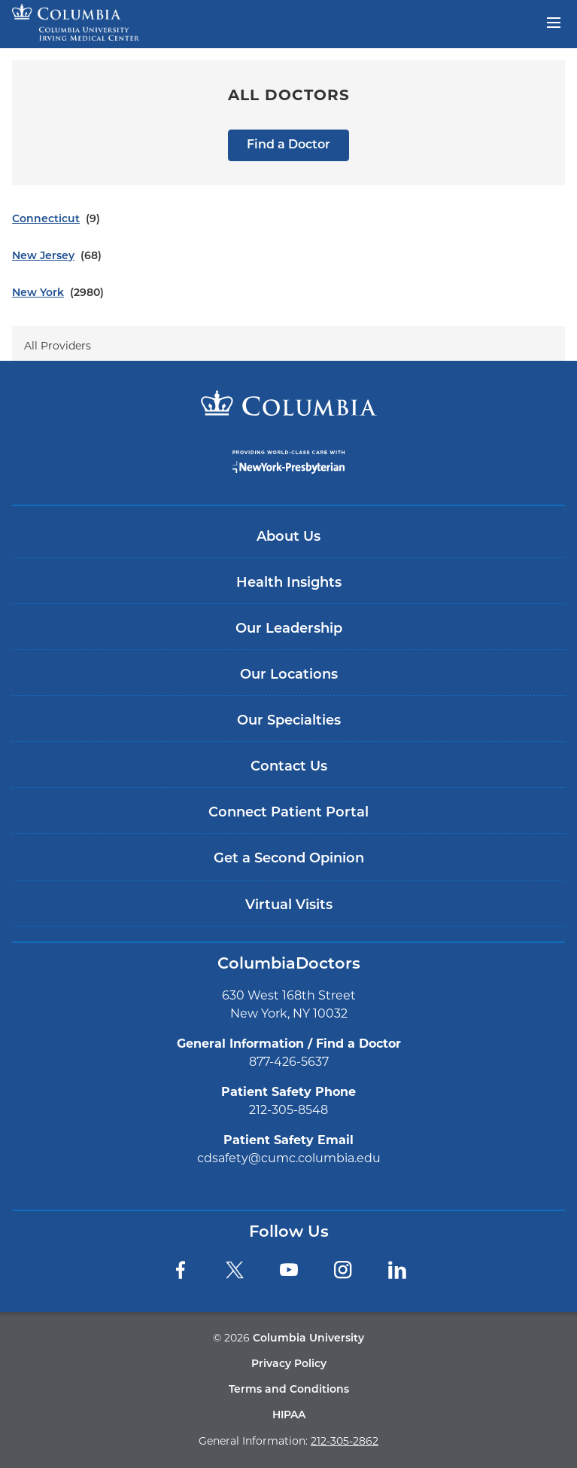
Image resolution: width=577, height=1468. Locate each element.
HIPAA (288, 1415)
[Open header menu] (553, 21)
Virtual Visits (289, 906)
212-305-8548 (288, 1110)
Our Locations (289, 675)
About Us (288, 537)
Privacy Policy (288, 1364)
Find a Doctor (288, 145)
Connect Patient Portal (288, 813)
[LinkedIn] (397, 1270)
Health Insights (289, 583)
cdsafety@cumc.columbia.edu (289, 1158)
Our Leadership (288, 629)
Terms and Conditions (289, 1390)
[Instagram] (343, 1270)
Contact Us (289, 767)
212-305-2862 (344, 1441)
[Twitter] (235, 1270)
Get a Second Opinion (289, 859)
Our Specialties (289, 721)
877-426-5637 (289, 1061)
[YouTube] (289, 1270)
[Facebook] (181, 1270)
